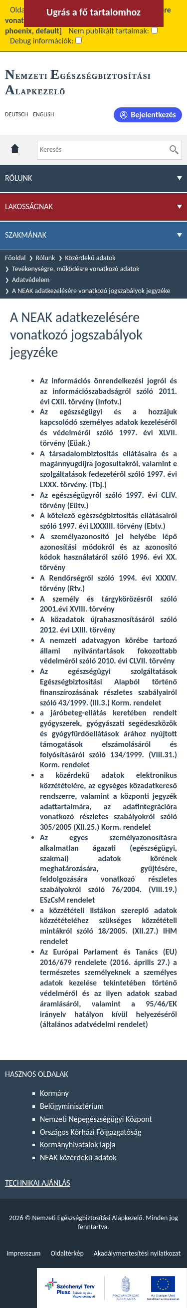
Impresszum (23, 1253)
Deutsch (16, 114)
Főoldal (15, 258)
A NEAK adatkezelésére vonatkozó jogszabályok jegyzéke (91, 291)
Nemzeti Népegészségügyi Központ (96, 1119)
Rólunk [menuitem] (18, 178)
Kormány (54, 1093)
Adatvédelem (31, 280)
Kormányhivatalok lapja (77, 1144)
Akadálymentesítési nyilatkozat (137, 1253)
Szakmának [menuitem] (25, 235)
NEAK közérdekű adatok (78, 1157)
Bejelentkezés (153, 114)
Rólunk (45, 258)
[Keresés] (174, 149)
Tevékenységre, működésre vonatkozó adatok (76, 269)
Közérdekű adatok (90, 258)
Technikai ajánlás (37, 1183)
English (43, 114)
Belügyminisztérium (72, 1106)
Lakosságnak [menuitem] (29, 206)
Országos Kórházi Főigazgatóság (90, 1132)
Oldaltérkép (66, 1253)
